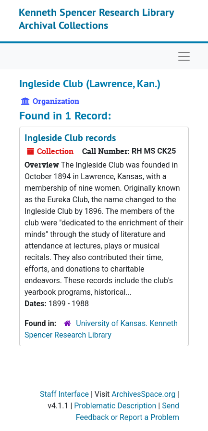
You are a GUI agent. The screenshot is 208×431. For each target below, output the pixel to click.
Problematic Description (115, 405)
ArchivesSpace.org (143, 394)
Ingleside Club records (70, 137)
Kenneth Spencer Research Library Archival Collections (96, 18)
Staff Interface (64, 394)
